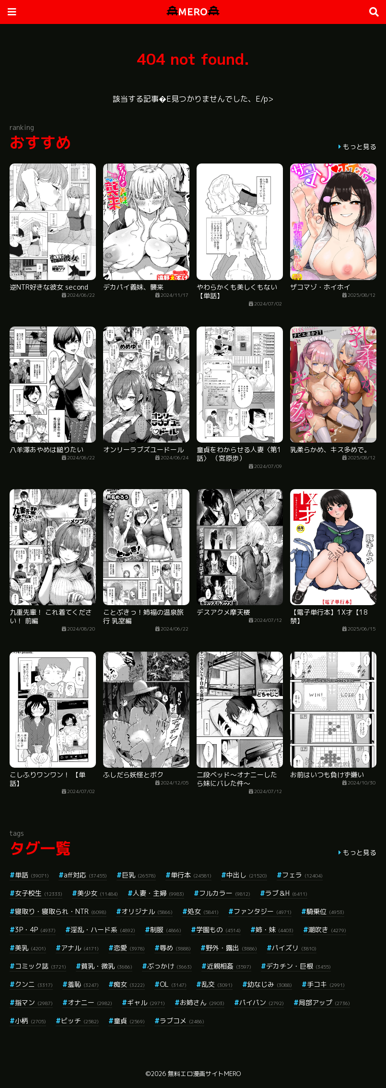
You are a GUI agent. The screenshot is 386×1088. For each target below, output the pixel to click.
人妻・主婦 (158, 893)
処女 (203, 911)
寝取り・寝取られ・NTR (60, 911)
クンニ (34, 984)
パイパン (261, 1002)
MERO (193, 11)
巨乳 (139, 874)
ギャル (146, 1002)
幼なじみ (269, 984)
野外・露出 (231, 947)
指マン (34, 1002)
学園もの (218, 929)
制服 (165, 929)
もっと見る (359, 146)
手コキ (326, 984)
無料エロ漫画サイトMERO (204, 1073)
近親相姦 (229, 966)
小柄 (30, 1020)
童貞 (129, 1020)
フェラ (302, 874)
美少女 (97, 893)
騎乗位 (325, 911)
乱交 (217, 984)
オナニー (90, 1002)
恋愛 (129, 947)
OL (173, 984)
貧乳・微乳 (106, 966)
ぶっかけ (169, 966)
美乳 (30, 947)
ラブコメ (182, 1020)
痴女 (129, 984)
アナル (80, 947)
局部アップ (324, 1002)
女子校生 (38, 893)
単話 (32, 874)
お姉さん (202, 1002)
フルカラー (224, 893)
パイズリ (294, 947)
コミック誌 (40, 966)
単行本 (191, 874)
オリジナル (147, 911)
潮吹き (327, 929)
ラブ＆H (286, 893)
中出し (246, 874)
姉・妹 (274, 929)
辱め (175, 947)
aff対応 (85, 874)
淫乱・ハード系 (102, 929)
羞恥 (83, 984)
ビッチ (80, 1020)
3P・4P (35, 929)
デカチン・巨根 (298, 966)
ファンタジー (263, 911)
